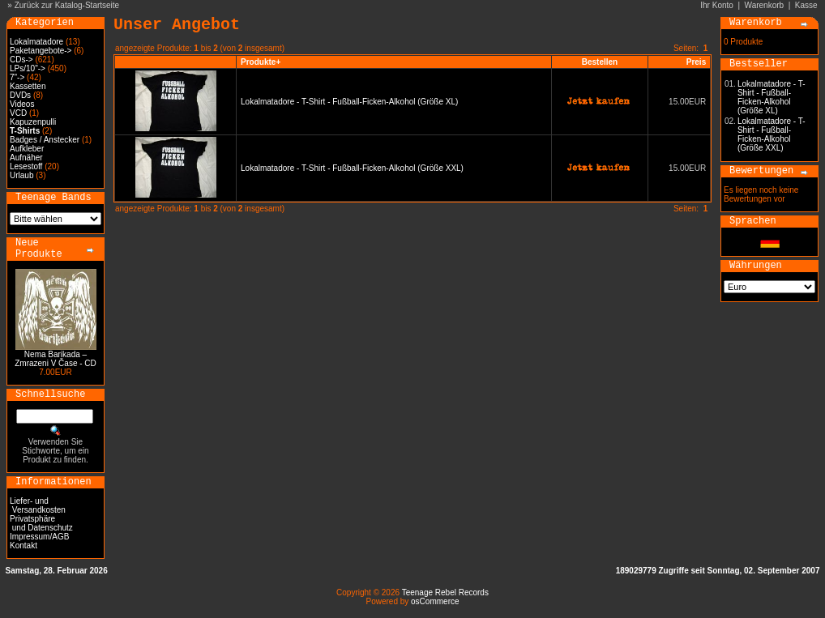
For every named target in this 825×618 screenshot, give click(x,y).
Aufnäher (26, 157)
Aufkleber (27, 148)
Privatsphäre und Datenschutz (41, 523)
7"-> (17, 77)
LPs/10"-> (27, 68)
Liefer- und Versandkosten (38, 505)
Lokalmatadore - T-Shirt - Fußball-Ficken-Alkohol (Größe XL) (349, 101)
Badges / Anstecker (44, 139)
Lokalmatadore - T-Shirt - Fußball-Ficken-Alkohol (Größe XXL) (352, 168)
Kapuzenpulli (33, 121)
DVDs (20, 95)
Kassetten (27, 86)
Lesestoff (26, 166)
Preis (696, 62)
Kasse (806, 5)
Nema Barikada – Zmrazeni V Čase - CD (55, 359)
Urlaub (21, 175)
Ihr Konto (716, 5)
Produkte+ (260, 62)
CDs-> (21, 59)
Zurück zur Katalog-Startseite (67, 5)
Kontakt (23, 545)
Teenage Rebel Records (445, 592)
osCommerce (435, 601)
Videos (22, 104)
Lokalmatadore (36, 41)
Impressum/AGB (39, 536)
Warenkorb (764, 5)
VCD (18, 113)
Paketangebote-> (40, 50)
